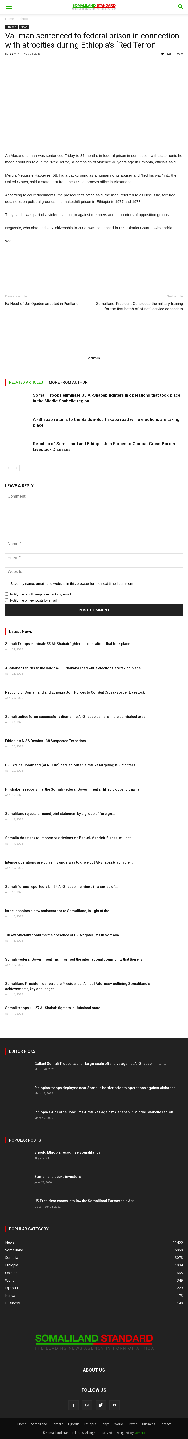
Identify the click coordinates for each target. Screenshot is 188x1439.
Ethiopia (24, 19)
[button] (181, 7)
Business (148, 1424)
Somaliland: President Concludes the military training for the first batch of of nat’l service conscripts (139, 306)
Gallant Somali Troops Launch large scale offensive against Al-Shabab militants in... (104, 1064)
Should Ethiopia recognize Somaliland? (67, 1152)
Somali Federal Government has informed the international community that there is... (75, 959)
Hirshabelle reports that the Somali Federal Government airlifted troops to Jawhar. (73, 789)
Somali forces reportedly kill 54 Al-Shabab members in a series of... (61, 887)
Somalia (57, 1424)
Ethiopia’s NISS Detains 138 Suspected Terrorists (45, 741)
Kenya (105, 1424)
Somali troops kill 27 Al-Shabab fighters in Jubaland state (52, 1008)
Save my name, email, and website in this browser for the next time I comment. (72, 584)
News (24, 27)
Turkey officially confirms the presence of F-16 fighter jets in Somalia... (63, 935)
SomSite (140, 1433)
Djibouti (74, 1424)
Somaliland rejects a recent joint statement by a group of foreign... (60, 814)
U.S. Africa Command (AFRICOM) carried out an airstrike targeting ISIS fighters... (71, 765)
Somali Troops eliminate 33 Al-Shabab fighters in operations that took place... (69, 644)
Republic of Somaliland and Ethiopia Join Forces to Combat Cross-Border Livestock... (76, 692)
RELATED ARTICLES (26, 382)
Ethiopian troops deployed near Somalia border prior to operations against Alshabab (104, 1088)
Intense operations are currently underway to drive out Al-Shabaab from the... (69, 862)
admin (15, 53)
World (118, 1424)
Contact (165, 1424)
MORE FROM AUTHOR (68, 382)
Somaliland (39, 1424)
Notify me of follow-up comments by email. (41, 594)
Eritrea (132, 1424)
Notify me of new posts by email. (34, 600)
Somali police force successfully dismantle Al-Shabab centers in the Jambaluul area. (75, 717)
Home (9, 19)
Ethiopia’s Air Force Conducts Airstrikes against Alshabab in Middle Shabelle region (103, 1112)
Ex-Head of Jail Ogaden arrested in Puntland (41, 303)
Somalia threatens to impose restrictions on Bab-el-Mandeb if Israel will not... (69, 838)
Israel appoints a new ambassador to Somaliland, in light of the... (58, 911)
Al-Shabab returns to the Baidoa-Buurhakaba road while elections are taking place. (73, 668)
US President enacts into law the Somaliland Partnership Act (84, 1201)
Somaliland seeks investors (57, 1177)
